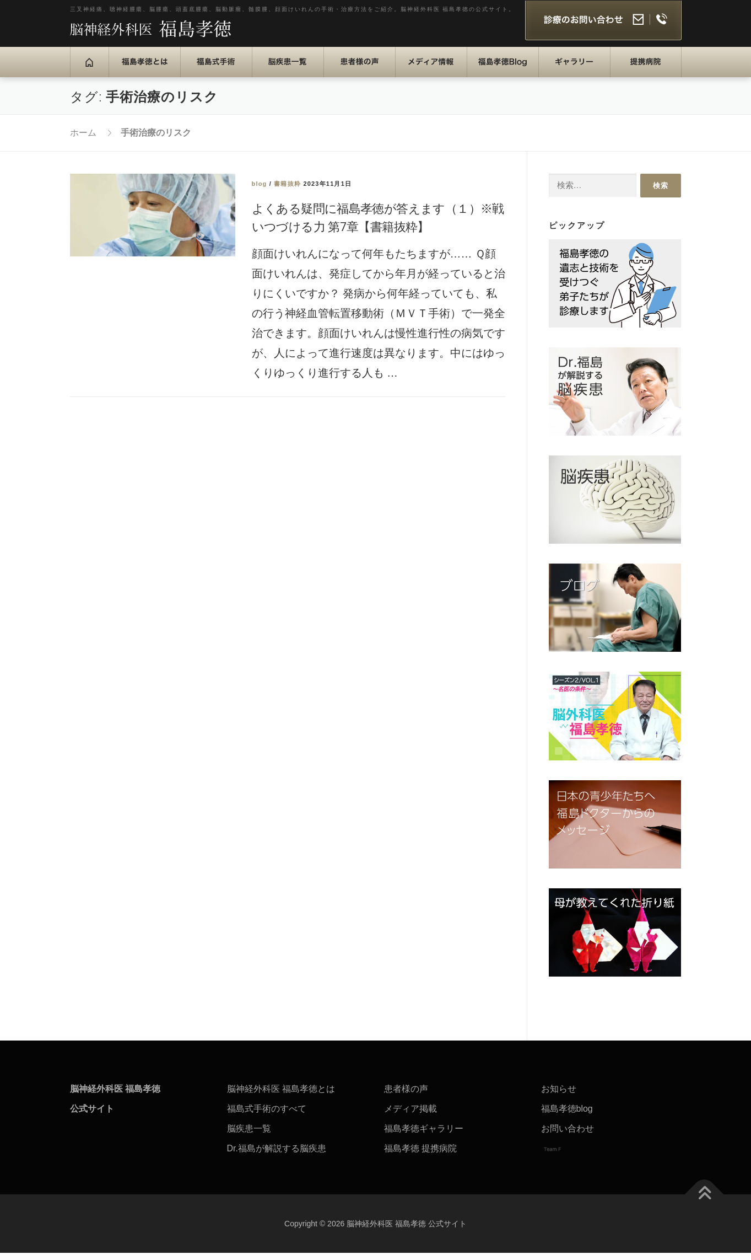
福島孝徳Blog (505, 69)
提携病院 (636, 69)
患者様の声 (354, 69)
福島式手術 (210, 69)
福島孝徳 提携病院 (420, 1155)
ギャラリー (569, 69)
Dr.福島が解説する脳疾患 (276, 1155)
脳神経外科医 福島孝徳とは (281, 1096)
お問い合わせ (567, 1135)
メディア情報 (430, 69)
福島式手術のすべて (266, 1115)
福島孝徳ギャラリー (423, 1135)
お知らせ (558, 1096)
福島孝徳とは (143, 69)
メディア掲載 (410, 1115)
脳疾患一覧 (282, 69)
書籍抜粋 (287, 190)
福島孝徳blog (567, 1115)
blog (259, 190)
